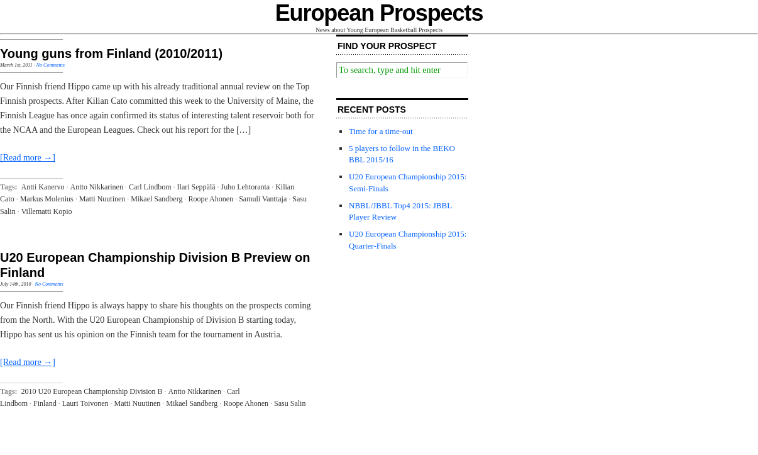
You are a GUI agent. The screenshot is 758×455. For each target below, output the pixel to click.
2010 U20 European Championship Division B (92, 391)
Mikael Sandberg (156, 198)
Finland (45, 403)
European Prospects (379, 13)
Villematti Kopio (46, 211)
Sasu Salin (289, 403)
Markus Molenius (47, 198)
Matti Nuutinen (102, 198)
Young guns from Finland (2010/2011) (111, 53)
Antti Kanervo (43, 187)
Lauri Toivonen (85, 403)
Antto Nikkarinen (96, 187)
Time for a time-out (381, 131)
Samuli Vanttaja (263, 198)
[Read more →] (27, 157)
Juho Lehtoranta (245, 187)
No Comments (50, 65)
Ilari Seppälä (196, 187)
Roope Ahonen (210, 198)
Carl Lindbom (150, 187)
